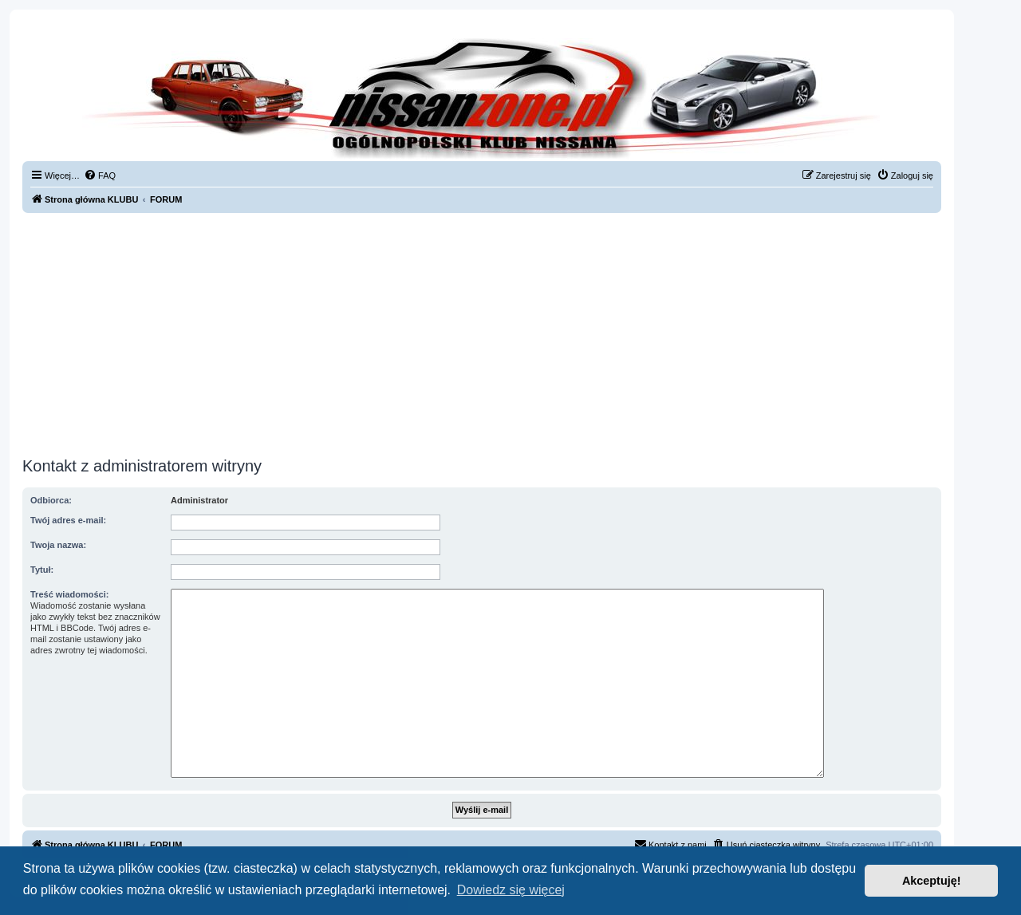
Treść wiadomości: (69, 594)
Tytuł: (41, 569)
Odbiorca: (51, 500)
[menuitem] (100, 175)
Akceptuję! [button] (931, 880)
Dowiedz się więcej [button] (511, 890)
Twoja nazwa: (58, 545)
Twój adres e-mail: (68, 520)
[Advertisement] (481, 332)
